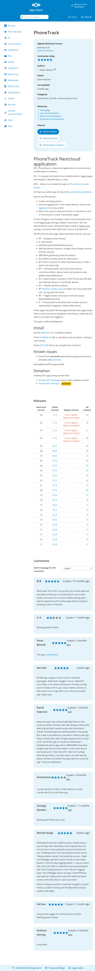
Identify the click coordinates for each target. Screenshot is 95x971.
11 (87, 534)
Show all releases (45, 50)
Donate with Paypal (48, 380)
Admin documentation (50, 116)
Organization (12, 92)
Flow (8, 126)
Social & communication (13, 112)
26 (87, 460)
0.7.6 (55, 460)
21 (87, 485)
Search (9, 98)
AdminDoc (46, 332)
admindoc (56, 359)
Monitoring (11, 74)
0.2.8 (55, 524)
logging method (46, 208)
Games (9, 62)
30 (87, 438)
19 (87, 495)
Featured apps (12, 31)
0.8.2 (55, 446)
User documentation (49, 113)
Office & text (11, 86)
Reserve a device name (53, 288)
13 (87, 524)
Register (86, 17)
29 (87, 446)
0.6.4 (55, 495)
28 (87, 451)
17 (87, 505)
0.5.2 (55, 510)
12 (87, 529)
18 (87, 500)
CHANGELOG (46, 337)
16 (87, 510)
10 (87, 539)
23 (87, 475)
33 (87, 415)
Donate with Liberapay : (55, 383)
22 (87, 480)
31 (87, 430)
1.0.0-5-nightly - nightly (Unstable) (71, 416)
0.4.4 (55, 519)
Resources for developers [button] (79, 5)
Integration (11, 68)
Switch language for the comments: (45, 569)
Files (8, 56)
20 (87, 490)
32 (87, 422)
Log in (72, 17)
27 (87, 455)
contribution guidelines (81, 192)
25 (87, 465)
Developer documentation (52, 119)
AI (7, 37)
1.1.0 (55, 415)
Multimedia (11, 80)
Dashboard (11, 50)
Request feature (48, 138)
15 (87, 515)
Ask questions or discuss (52, 145)
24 (87, 470)
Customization (12, 43)
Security (9, 104)
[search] (34, 17)
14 (87, 519)
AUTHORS (44, 345)
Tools (8, 120)
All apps (9, 25)
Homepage (45, 110)
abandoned (52, 654)
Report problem (48, 131)
